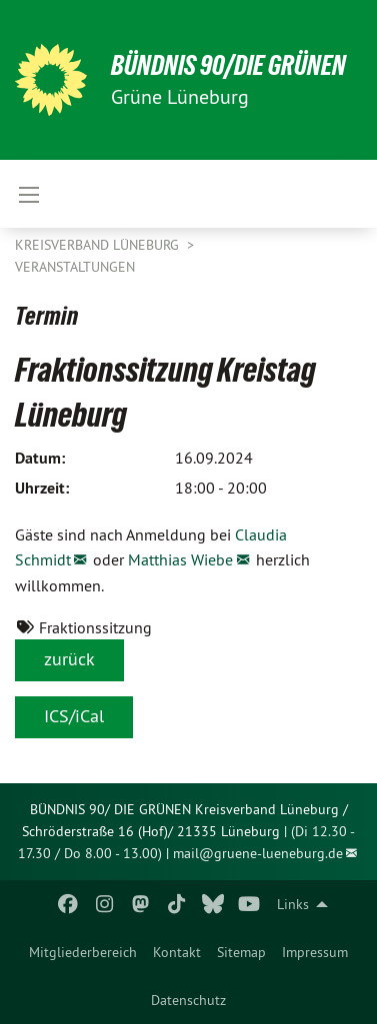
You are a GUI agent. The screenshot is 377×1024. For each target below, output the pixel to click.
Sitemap (241, 952)
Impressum (315, 952)
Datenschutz (188, 1000)
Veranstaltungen (75, 267)
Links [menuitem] (293, 904)
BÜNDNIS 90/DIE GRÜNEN (228, 65)
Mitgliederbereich (83, 952)
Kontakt (177, 952)
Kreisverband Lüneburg (99, 245)
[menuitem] (83, 952)
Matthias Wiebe (180, 559)
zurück (69, 658)
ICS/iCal (74, 715)
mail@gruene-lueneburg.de (258, 853)
